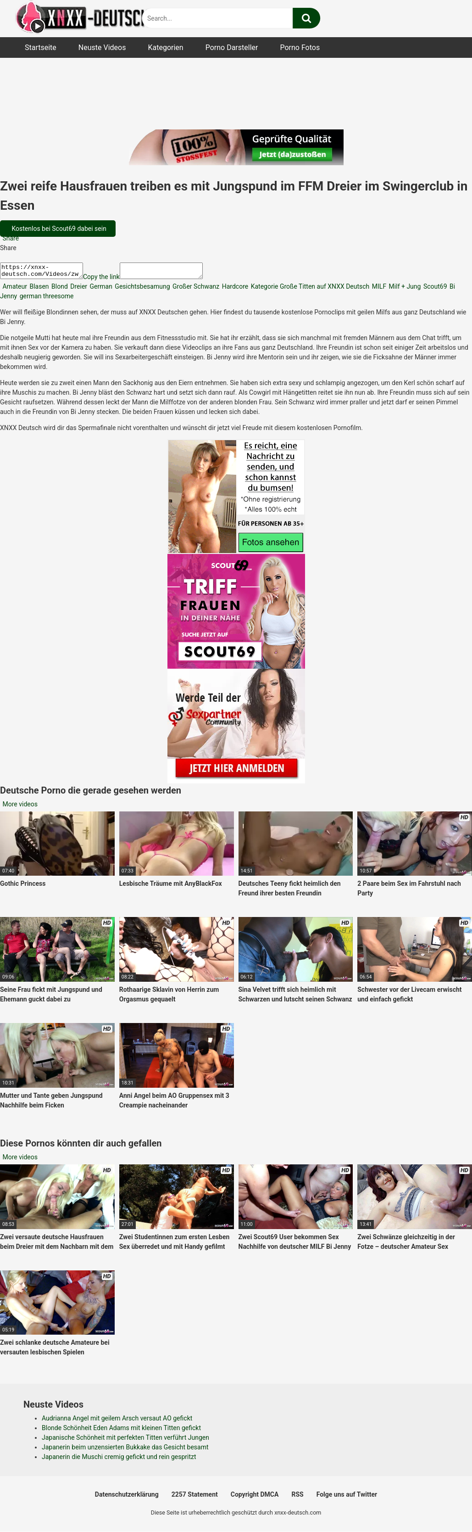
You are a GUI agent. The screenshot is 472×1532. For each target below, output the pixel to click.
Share (10, 238)
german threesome (45, 298)
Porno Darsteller (231, 47)
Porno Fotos (300, 47)
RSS (297, 1497)
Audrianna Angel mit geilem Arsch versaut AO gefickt (117, 1421)
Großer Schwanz (195, 289)
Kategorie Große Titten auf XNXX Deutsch (309, 289)
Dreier (78, 289)
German (100, 289)
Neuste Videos (102, 47)
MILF (378, 289)
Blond (59, 289)
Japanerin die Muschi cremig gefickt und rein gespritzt (119, 1459)
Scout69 (434, 289)
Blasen (38, 289)
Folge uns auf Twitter (347, 1497)
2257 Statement (195, 1497)
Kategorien (165, 47)
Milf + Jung (404, 289)
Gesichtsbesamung (141, 289)
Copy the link (110, 279)
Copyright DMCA (255, 1497)
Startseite (40, 47)
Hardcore (234, 289)
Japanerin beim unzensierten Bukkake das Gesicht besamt (125, 1450)
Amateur (14, 289)
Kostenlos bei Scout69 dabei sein (58, 228)
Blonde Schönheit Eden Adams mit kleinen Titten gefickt (121, 1430)
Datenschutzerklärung (127, 1497)
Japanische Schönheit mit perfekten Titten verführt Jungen (125, 1440)
